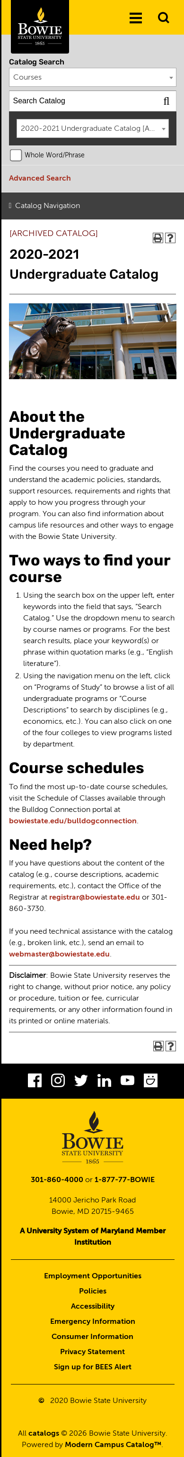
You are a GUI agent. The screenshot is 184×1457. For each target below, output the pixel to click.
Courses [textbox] (27, 78)
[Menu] (135, 18)
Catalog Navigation (47, 206)
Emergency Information (92, 1322)
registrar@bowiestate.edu (94, 898)
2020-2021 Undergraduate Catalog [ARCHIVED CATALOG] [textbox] (95, 129)
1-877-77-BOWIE (125, 1180)
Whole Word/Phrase (55, 155)
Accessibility (92, 1307)
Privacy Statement (92, 1352)
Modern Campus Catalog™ (113, 1445)
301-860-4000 (57, 1180)
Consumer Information (92, 1337)
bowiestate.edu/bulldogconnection (73, 821)
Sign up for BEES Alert (92, 1367)
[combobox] (93, 77)
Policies (92, 1291)
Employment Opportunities (92, 1276)
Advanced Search (40, 178)
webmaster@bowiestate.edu (59, 954)
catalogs (43, 1434)
